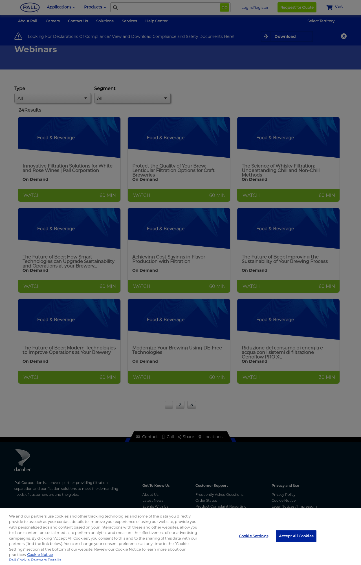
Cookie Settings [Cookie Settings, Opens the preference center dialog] (253, 536)
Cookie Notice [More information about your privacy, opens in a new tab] (40, 554)
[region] (180, 536)
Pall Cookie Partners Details (35, 560)
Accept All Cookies (296, 536)
